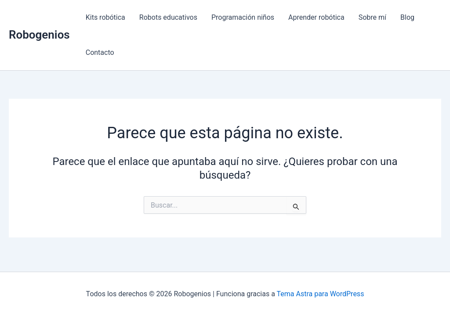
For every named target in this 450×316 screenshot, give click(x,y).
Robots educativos (168, 17)
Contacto (100, 52)
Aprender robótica (316, 17)
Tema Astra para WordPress (320, 294)
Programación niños (242, 17)
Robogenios (39, 34)
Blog (407, 17)
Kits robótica (105, 17)
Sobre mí (372, 17)
